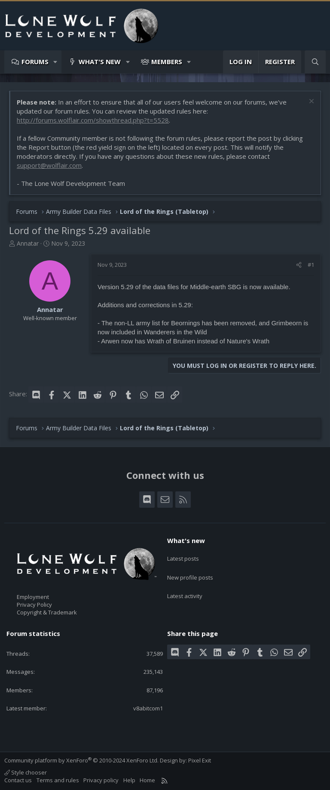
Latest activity (184, 586)
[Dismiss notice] (310, 102)
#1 (311, 264)
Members (166, 61)
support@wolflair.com (49, 165)
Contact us (18, 780)
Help (129, 780)
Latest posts (183, 555)
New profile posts (190, 571)
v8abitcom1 (148, 708)
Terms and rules (58, 780)
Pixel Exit (199, 760)
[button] (55, 61)
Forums (35, 61)
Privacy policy (101, 780)
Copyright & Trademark (47, 612)
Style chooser (25, 772)
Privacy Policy (34, 604)
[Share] (299, 264)
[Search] (315, 61)
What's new (100, 61)
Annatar (28, 243)
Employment (33, 597)
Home (147, 780)
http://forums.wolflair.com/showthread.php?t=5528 (93, 120)
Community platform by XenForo (81, 760)
